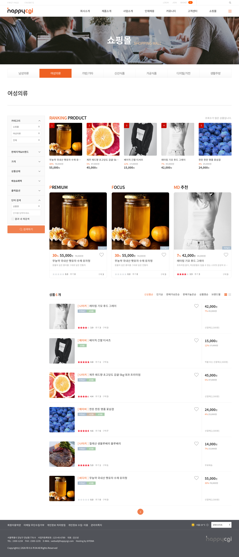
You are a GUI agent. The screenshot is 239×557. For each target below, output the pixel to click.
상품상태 (26, 171)
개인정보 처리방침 (56, 525)
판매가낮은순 (173, 294)
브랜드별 (216, 294)
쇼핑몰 (212, 11)
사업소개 (128, 11)
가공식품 (151, 73)
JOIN (174, 2)
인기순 (159, 294)
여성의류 (55, 73)
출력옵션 (26, 190)
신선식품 (119, 73)
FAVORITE (29, 2)
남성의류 (24, 73)
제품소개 (106, 11)
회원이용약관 (14, 525)
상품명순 (203, 294)
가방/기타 (87, 73)
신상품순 (148, 294)
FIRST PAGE (13, 2)
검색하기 (26, 229)
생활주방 (215, 73)
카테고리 (26, 120)
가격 (26, 161)
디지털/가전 (183, 73)
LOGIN (166, 2)
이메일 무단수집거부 (34, 525)
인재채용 (149, 11)
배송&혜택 (26, 181)
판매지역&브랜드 (26, 152)
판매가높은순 (189, 294)
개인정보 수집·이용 (78, 525)
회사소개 (85, 11)
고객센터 (192, 11)
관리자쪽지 (96, 525)
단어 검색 (26, 200)
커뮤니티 (171, 11)
